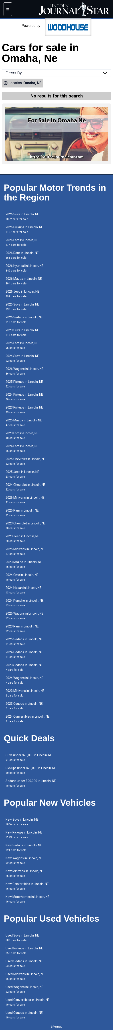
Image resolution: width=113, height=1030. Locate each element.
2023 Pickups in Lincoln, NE (24, 410)
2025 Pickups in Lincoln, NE (24, 384)
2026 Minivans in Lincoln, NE (25, 500)
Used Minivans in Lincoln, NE (25, 976)
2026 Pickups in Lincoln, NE (24, 229)
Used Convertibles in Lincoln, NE (28, 1002)
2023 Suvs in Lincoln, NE (22, 332)
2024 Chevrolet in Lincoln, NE (26, 487)
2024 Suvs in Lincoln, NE (22, 358)
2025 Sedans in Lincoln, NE (24, 641)
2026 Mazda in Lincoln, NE (24, 281)
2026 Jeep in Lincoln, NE (22, 294)
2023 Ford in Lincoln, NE (22, 435)
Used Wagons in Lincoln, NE (24, 989)
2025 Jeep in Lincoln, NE (22, 474)
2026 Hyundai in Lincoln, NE (24, 268)
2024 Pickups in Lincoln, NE (24, 397)
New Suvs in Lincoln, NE (22, 822)
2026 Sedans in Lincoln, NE (24, 320)
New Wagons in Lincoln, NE (24, 860)
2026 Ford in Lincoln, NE (22, 242)
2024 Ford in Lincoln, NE (22, 448)
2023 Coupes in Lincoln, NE (24, 706)
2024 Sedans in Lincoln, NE (24, 654)
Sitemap (56, 1026)
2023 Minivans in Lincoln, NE (25, 693)
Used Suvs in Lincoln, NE (22, 938)
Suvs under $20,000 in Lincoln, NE (29, 757)
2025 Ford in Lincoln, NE (22, 345)
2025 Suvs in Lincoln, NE (22, 307)
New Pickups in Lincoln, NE (24, 835)
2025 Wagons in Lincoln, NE (24, 616)
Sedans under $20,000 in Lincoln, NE (31, 783)
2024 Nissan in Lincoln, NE (23, 590)
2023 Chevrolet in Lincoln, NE (26, 526)
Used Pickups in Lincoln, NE (24, 951)
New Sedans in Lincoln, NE (24, 847)
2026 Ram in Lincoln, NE (22, 255)
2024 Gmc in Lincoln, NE (22, 577)
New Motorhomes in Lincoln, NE (27, 899)
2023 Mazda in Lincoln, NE (24, 564)
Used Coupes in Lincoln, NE (24, 1015)
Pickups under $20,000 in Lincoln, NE (31, 770)
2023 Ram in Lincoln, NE (22, 629)
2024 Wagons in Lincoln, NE (24, 680)
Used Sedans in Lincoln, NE (24, 963)
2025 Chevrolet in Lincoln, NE (26, 461)
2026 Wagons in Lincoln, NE (24, 371)
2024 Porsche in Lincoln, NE (25, 603)
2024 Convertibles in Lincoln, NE (28, 719)
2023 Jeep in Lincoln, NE (22, 538)
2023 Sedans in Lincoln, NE (24, 667)
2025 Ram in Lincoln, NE (22, 513)
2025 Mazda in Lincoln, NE (24, 423)
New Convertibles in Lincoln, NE (27, 886)
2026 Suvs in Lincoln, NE (22, 216)
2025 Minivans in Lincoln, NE (25, 551)
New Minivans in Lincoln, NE (25, 873)
